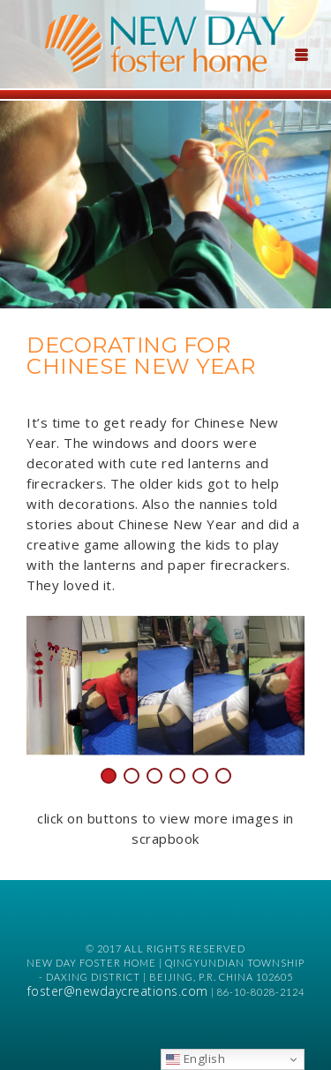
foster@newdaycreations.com (117, 991)
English (195, 1058)
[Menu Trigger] (301, 53)
